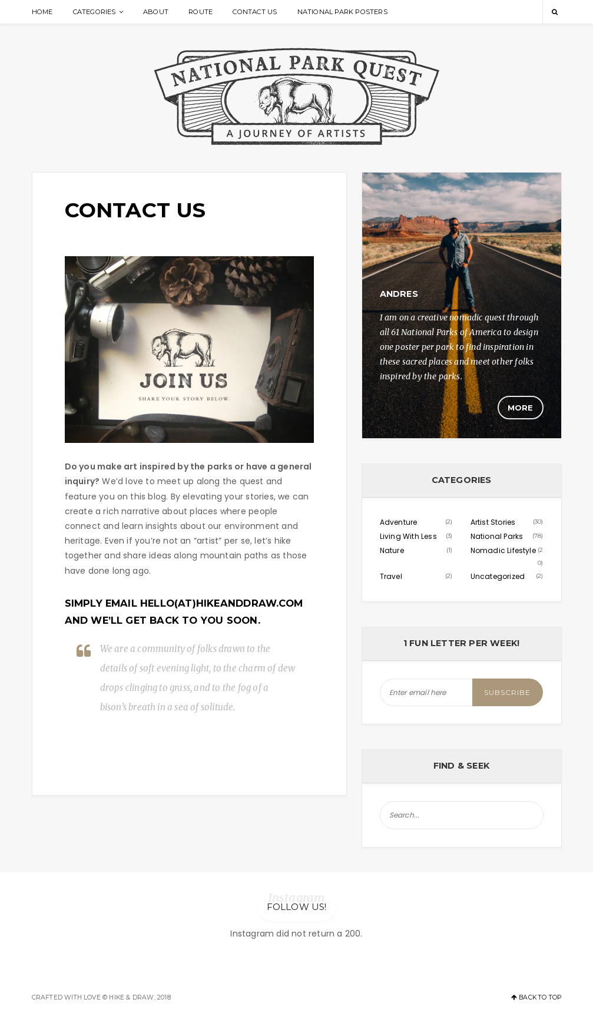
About (155, 12)
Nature (392, 550)
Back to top (536, 997)
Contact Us (255, 12)
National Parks (497, 536)
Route (200, 12)
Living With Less (408, 536)
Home (42, 12)
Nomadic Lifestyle (503, 550)
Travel (391, 576)
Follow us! (297, 906)
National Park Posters (342, 12)
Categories (94, 12)
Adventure (399, 522)
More (521, 407)
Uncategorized (498, 576)
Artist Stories (493, 522)
